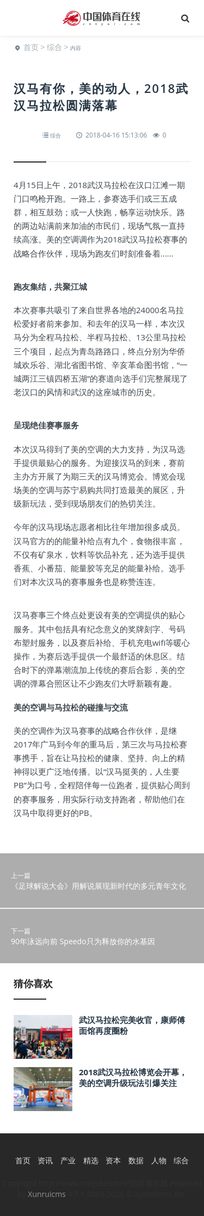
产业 (68, 1160)
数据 (136, 1160)
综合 (54, 47)
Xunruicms (46, 1194)
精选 (90, 1160)
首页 (31, 47)
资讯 (45, 1160)
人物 (158, 1160)
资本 (113, 1160)
